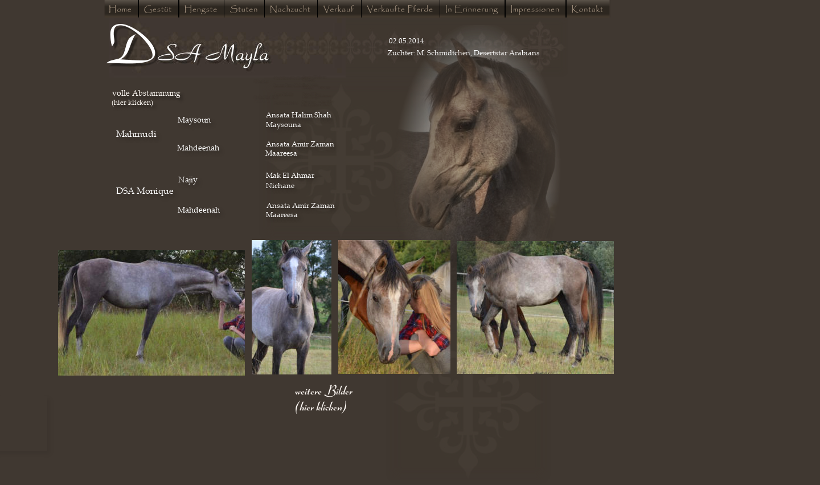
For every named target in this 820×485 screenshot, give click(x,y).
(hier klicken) (132, 102)
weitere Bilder (323, 390)
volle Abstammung (146, 92)
